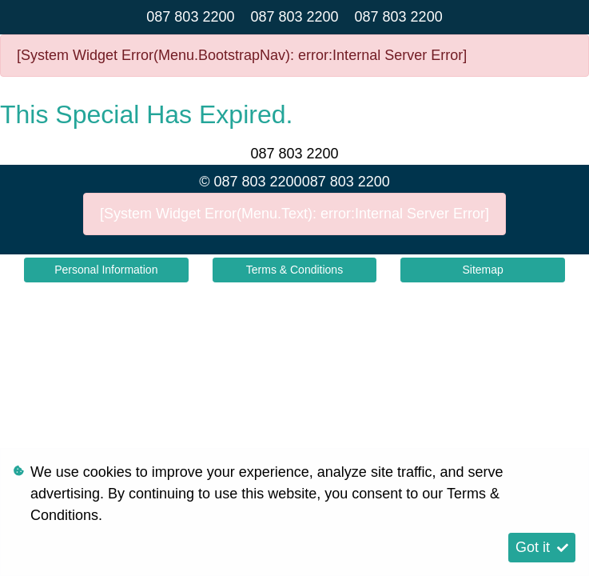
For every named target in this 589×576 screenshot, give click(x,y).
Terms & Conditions (294, 269)
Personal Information (105, 269)
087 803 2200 (190, 17)
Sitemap (482, 269)
